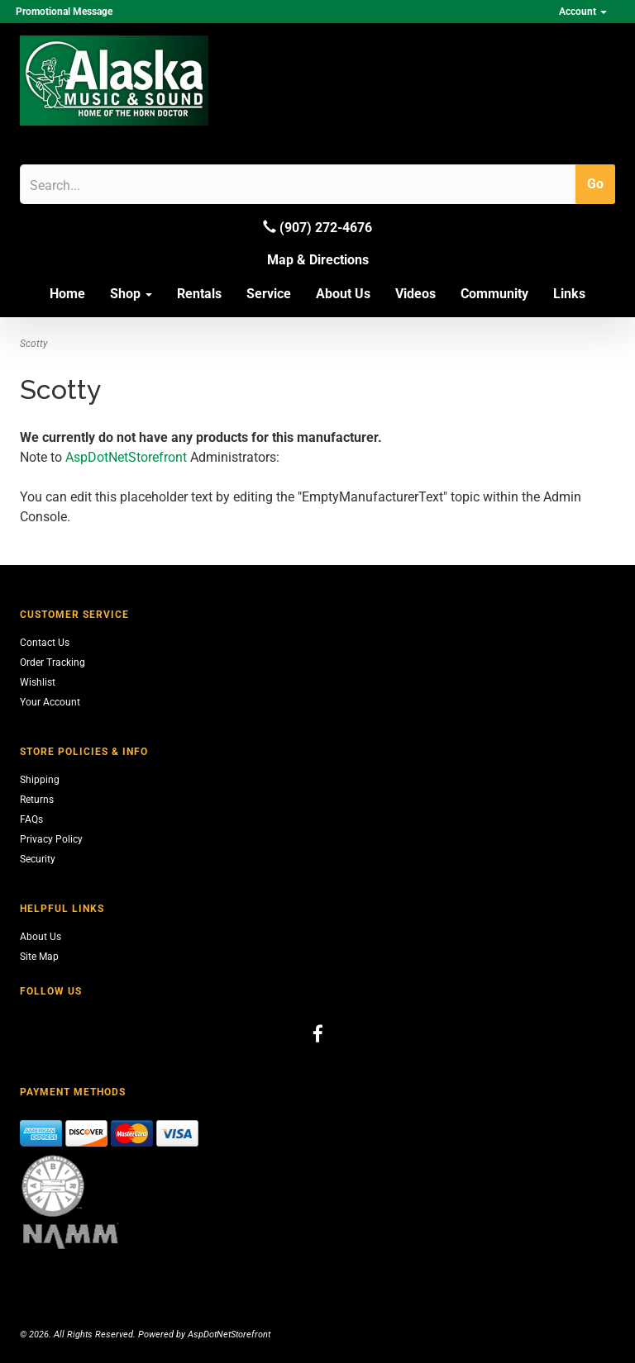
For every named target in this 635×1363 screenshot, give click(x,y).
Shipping (40, 780)
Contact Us (44, 642)
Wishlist (37, 682)
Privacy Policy (51, 839)
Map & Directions (318, 260)
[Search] (109, 185)
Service (268, 294)
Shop (131, 294)
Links (569, 294)
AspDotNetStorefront (126, 457)
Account (583, 11)
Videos (415, 294)
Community (494, 294)
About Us (343, 294)
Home (67, 294)
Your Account (50, 702)
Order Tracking (52, 662)
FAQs (31, 819)
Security (37, 859)
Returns (37, 799)
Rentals (199, 294)
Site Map (39, 956)
